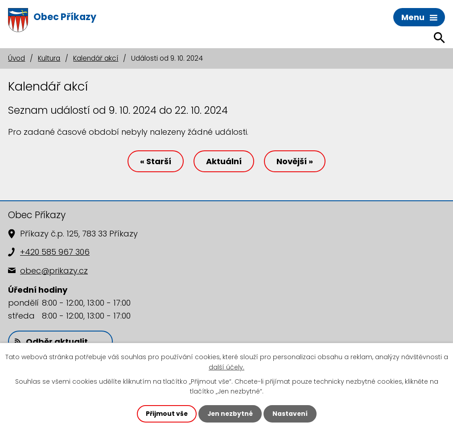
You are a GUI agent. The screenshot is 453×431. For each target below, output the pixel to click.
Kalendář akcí (95, 58)
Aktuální (224, 161)
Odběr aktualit (51, 342)
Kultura (49, 58)
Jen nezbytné (229, 413)
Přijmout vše (165, 413)
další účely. (226, 366)
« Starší (154, 161)
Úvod (16, 58)
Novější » (296, 161)
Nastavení (291, 413)
